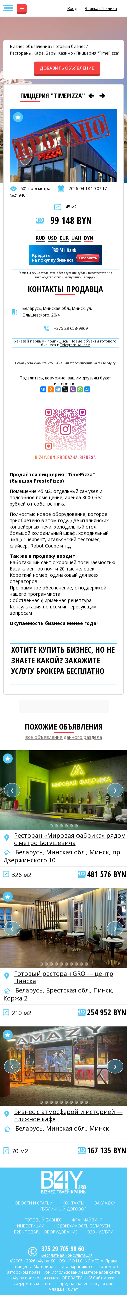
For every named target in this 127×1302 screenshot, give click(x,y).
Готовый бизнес (69, 46)
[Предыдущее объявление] (91, 96)
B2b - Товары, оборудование (45, 1232)
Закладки (105, 1203)
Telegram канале (75, 345)
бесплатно (85, 671)
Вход (72, 8)
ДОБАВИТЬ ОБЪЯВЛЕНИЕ (67, 68)
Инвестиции (30, 1226)
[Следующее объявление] (102, 96)
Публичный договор (63, 1209)
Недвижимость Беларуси (82, 1226)
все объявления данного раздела (63, 737)
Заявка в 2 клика (101, 8)
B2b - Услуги (100, 1232)
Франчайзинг (87, 1220)
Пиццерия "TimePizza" (98, 53)
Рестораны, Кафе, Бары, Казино (41, 53)
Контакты (73, 1203)
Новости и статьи (32, 1203)
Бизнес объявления (30, 46)
